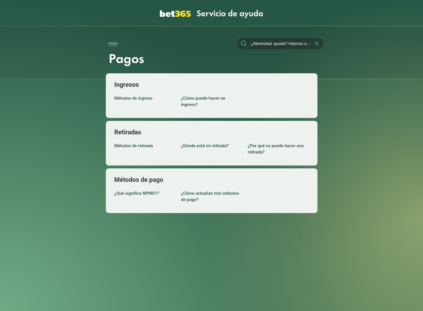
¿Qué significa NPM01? (136, 192)
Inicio (113, 40)
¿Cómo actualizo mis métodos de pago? (210, 195)
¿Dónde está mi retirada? (205, 144)
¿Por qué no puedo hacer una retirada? (276, 148)
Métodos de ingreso (133, 97)
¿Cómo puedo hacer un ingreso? (203, 100)
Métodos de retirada (133, 144)
